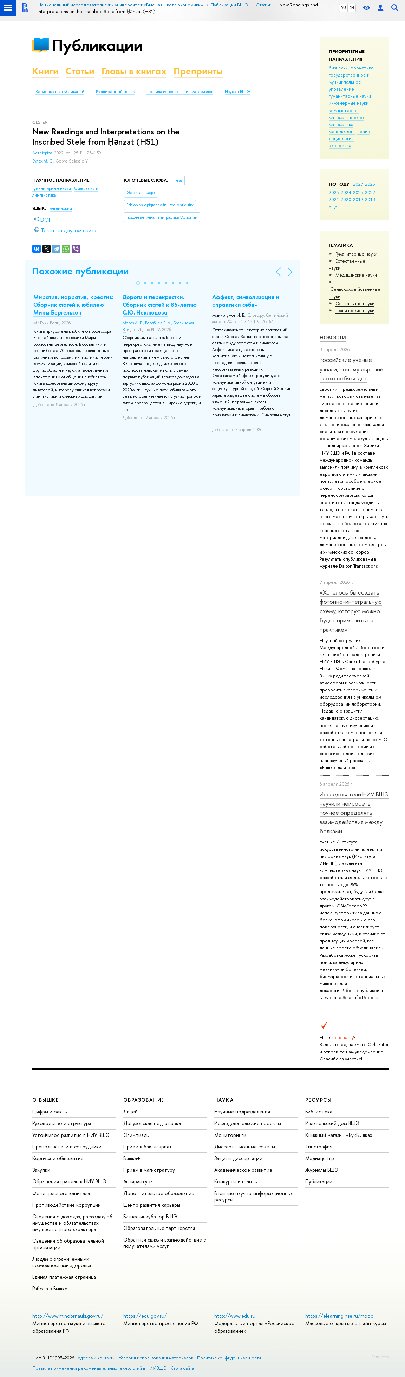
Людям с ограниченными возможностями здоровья (61, 1262)
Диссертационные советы (244, 1146)
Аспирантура (138, 1181)
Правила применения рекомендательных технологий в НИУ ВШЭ (99, 1368)
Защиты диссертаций (238, 1158)
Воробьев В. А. (158, 323)
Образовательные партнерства (159, 1228)
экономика (340, 145)
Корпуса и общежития (57, 1158)
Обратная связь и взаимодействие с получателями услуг (164, 1242)
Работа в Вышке (49, 1288)
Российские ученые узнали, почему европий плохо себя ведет (351, 369)
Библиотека (318, 1111)
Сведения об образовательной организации (68, 1243)
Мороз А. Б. (133, 323)
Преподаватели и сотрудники (67, 1146)
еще (333, 207)
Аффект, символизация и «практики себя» (245, 301)
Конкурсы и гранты (236, 1181)
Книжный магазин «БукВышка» (339, 1135)
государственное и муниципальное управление (349, 82)
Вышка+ (132, 1158)
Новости (333, 337)
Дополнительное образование (158, 1193)
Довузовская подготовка (152, 1123)
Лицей (130, 1111)
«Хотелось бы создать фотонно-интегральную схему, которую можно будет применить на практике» (351, 610)
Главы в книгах (134, 71)
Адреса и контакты (96, 1358)
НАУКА (224, 1100)
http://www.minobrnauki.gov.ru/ (67, 1315)
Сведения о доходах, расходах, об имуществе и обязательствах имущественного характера (72, 1222)
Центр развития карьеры (151, 1204)
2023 (358, 192)
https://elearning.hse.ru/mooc (339, 1315)
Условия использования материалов (156, 1358)
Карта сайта (182, 1368)
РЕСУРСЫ (318, 1100)
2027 (358, 184)
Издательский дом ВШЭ (332, 1123)
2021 (334, 199)
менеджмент (342, 131)
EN (352, 7)
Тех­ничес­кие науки (354, 310)
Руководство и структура (61, 1123)
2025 (334, 192)
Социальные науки (354, 303)
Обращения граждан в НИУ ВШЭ (69, 1181)
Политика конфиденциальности (229, 1358)
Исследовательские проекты (247, 1123)
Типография (318, 1146)
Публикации (97, 45)
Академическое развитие (243, 1169)
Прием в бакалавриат (147, 1146)
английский (61, 208)
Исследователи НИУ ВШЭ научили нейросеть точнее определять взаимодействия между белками (354, 812)
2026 (370, 184)
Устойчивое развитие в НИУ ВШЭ (71, 1135)
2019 (358, 199)
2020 (346, 199)
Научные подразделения (242, 1111)
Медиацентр (319, 1158)
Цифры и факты (50, 1111)
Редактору (380, 1356)
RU (343, 7)
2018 (370, 199)
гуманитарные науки (350, 96)
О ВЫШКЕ (45, 1100)
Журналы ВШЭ (321, 1169)
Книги (45, 71)
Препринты (198, 71)
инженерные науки (348, 103)
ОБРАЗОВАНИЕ (143, 1100)
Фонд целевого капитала (61, 1193)
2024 (346, 192)
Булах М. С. (42, 161)
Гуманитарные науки (356, 254)
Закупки (41, 1169)
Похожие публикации (80, 271)
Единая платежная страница (64, 1276)
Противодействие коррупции (66, 1204)
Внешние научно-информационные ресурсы (254, 1196)
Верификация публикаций (59, 91)
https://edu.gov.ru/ (145, 1315)
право (363, 131)
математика (341, 124)
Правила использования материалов (179, 91)
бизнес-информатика (351, 68)
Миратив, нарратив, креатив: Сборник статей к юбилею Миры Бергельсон (73, 304)
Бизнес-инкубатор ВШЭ (150, 1216)
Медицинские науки (356, 275)
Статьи (80, 71)
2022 (370, 192)
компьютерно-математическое (346, 113)
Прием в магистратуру (149, 1169)
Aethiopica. (43, 153)
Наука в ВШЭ (237, 91)
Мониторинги (230, 1135)
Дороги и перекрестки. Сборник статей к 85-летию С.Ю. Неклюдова (160, 304)
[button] (138, 282)
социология (341, 138)
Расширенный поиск (115, 91)
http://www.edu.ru (234, 1315)
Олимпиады (136, 1135)
